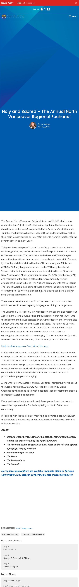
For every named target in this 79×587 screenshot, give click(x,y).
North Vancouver (24, 528)
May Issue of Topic (12, 580)
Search (36, 9)
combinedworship (10, 534)
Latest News (8, 574)
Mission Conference (26, 2)
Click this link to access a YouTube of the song (25, 345)
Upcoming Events (11, 540)
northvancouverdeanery (33, 534)
